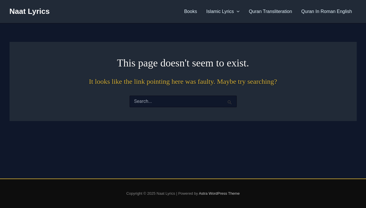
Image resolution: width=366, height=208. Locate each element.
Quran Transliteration (270, 11)
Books (190, 11)
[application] (237, 11)
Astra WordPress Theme (219, 193)
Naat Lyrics (30, 11)
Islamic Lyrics (223, 11)
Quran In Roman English (326, 11)
